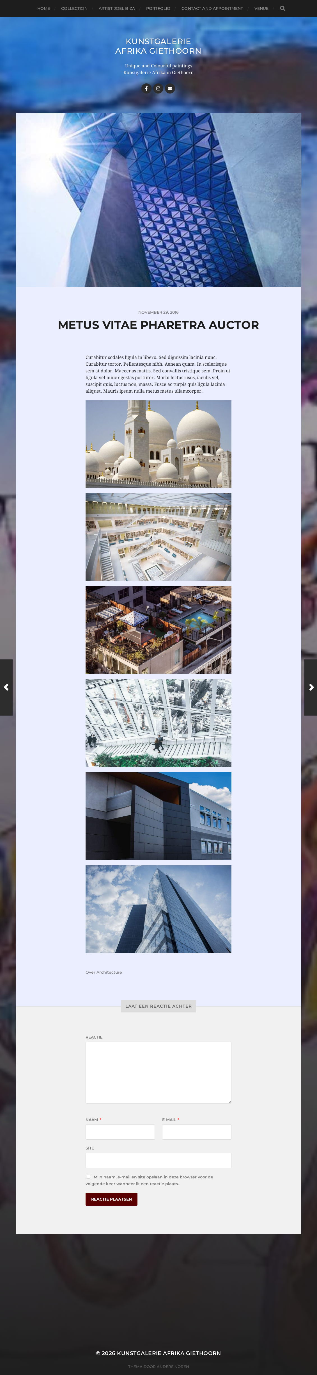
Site (90, 1148)
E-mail (170, 1119)
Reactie (94, 1037)
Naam (93, 1119)
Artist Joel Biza (117, 8)
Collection (74, 8)
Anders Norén (173, 1366)
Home (43, 8)
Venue (261, 8)
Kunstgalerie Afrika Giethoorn (158, 46)
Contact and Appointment (212, 8)
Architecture (109, 972)
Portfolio (158, 8)
